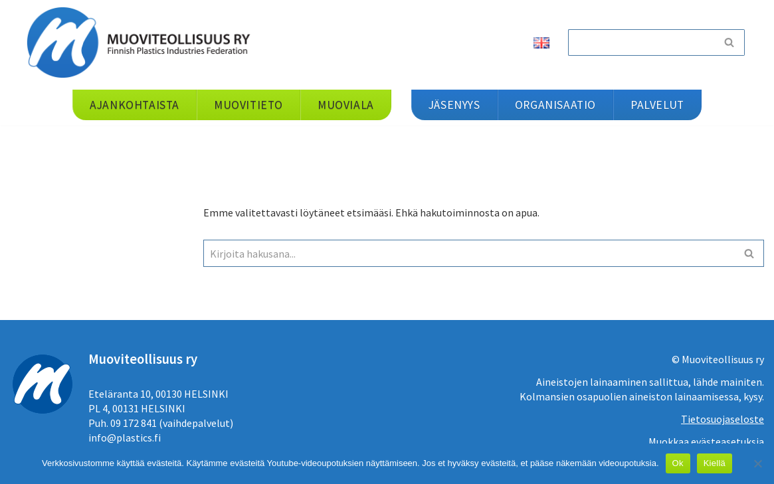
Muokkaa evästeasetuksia (706, 441)
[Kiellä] (757, 463)
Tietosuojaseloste (722, 419)
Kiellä (715, 463)
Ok (678, 463)
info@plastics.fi (124, 437)
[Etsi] (641, 42)
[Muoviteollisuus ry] (142, 42)
